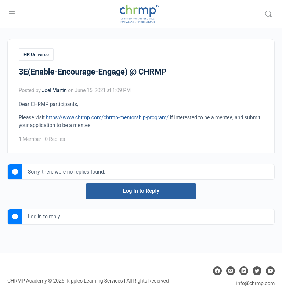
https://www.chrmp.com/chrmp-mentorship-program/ (107, 117)
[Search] (268, 14)
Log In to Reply (141, 191)
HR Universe (36, 54)
